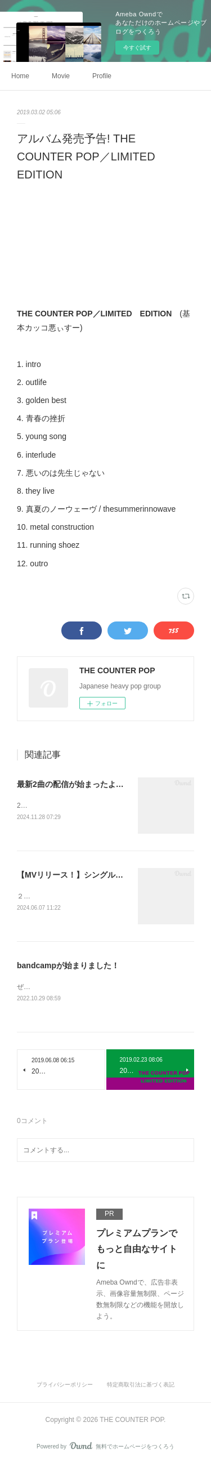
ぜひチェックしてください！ (61, 988)
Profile (101, 76)
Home (20, 76)
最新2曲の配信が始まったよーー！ (78, 784)
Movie (61, 76)
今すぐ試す (137, 47)
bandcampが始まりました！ (68, 967)
